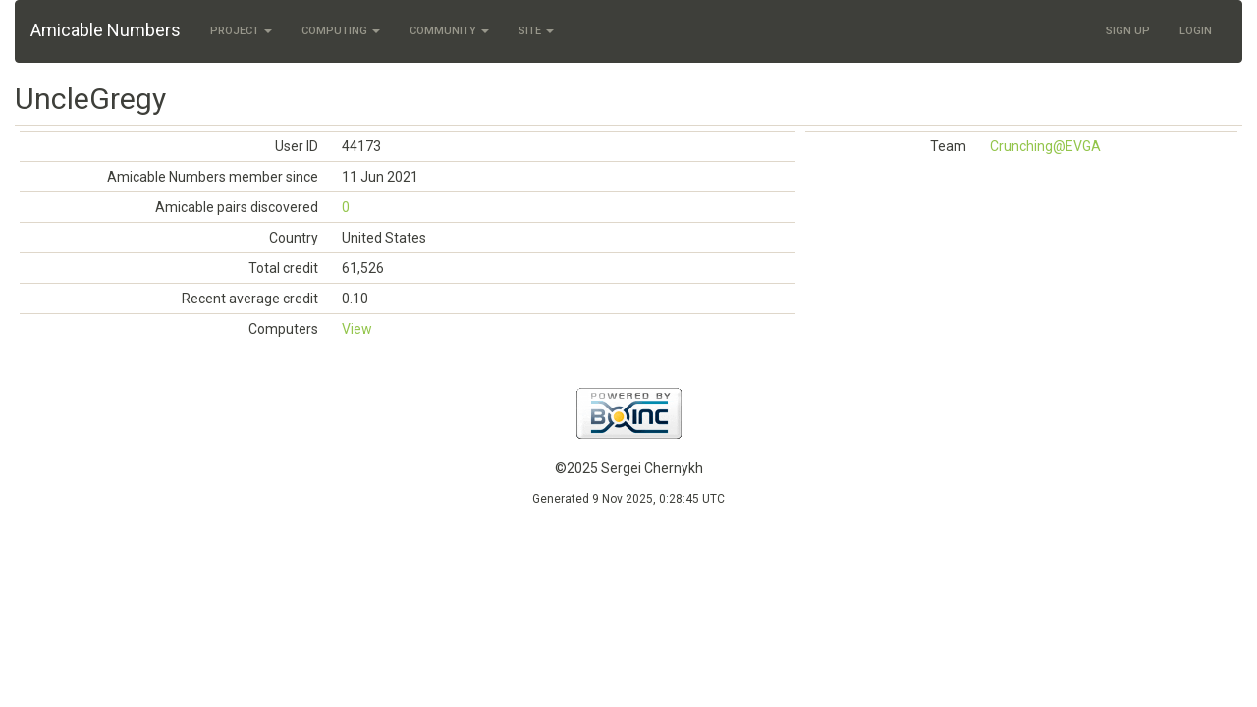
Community (449, 31)
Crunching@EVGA (1045, 146)
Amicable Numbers (105, 30)
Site (536, 31)
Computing (340, 31)
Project (241, 31)
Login (1195, 31)
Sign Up (1128, 31)
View (357, 329)
